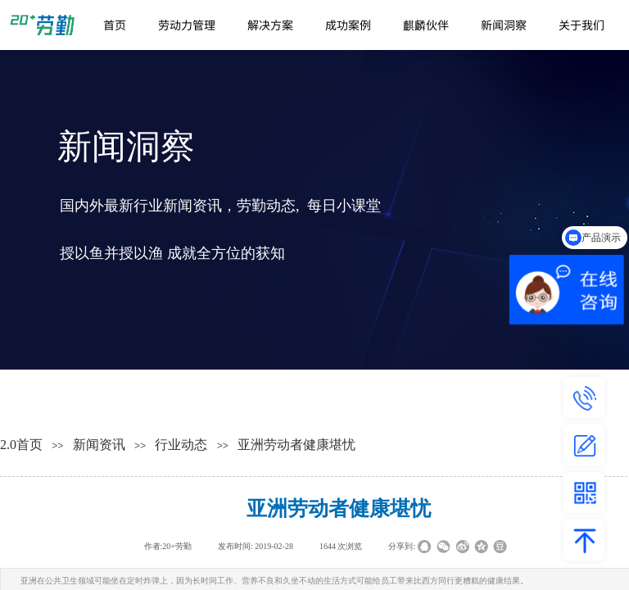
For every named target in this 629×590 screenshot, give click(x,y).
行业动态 (181, 445)
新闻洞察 (504, 24)
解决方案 (270, 24)
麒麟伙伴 (426, 24)
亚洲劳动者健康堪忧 (296, 445)
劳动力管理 (186, 24)
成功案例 (348, 24)
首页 (114, 24)
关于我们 (581, 24)
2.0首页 (21, 445)
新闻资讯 (99, 445)
